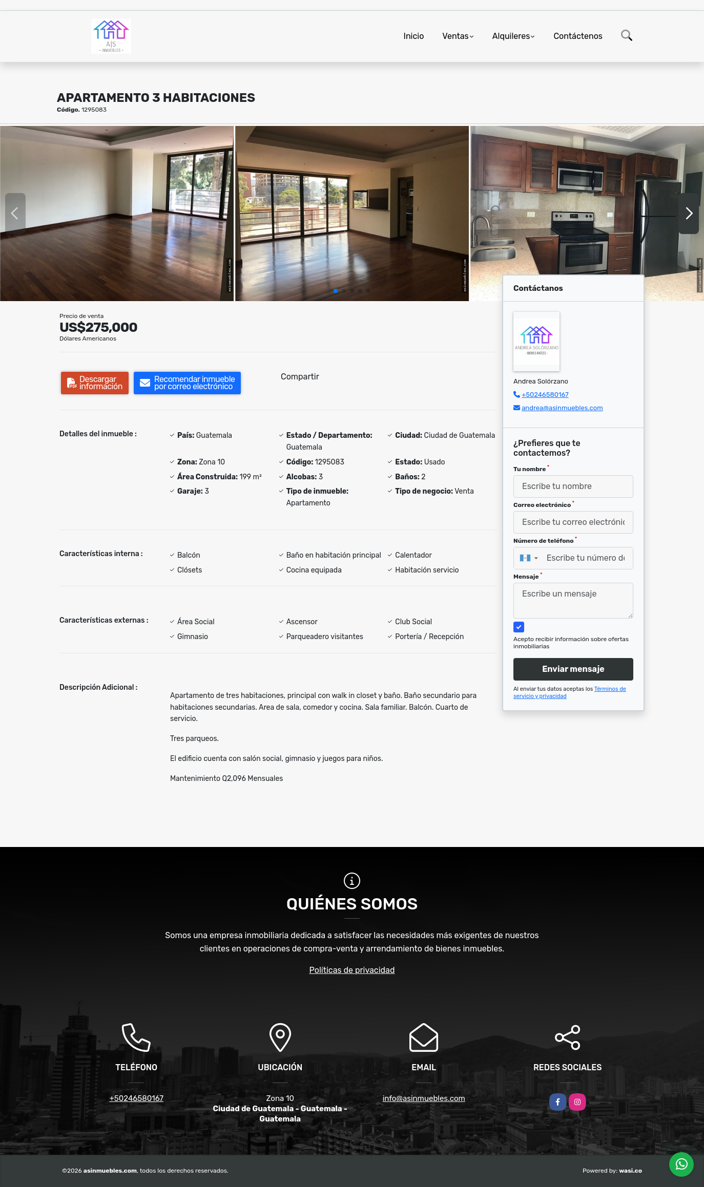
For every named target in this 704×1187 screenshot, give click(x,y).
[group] (117, 213)
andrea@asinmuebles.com (562, 408)
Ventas (455, 36)
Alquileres (511, 36)
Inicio (414, 36)
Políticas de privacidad (352, 970)
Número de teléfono (545, 540)
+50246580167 (545, 394)
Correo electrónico (543, 504)
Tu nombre (531, 468)
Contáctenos (578, 36)
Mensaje (527, 576)
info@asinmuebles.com (424, 1098)
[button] (336, 291)
